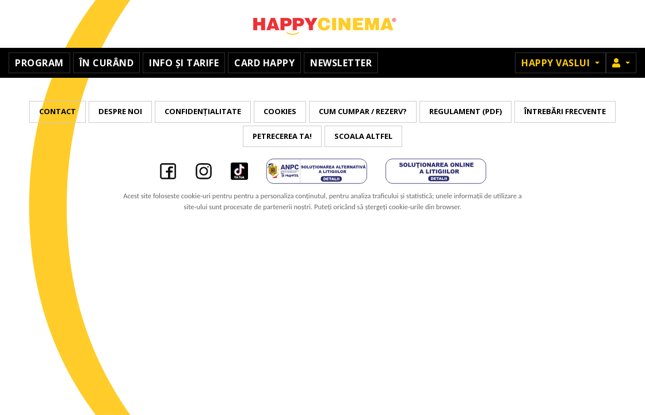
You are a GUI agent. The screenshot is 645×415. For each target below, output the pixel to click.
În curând (106, 62)
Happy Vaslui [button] (557, 62)
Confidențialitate (203, 111)
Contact (57, 111)
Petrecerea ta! (282, 136)
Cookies (280, 111)
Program (39, 62)
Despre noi (120, 111)
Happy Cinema (322, 24)
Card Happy (264, 62)
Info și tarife (184, 62)
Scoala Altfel (363, 136)
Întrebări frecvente (565, 111)
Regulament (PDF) (465, 111)
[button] (621, 62)
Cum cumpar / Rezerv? (363, 111)
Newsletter (341, 62)
